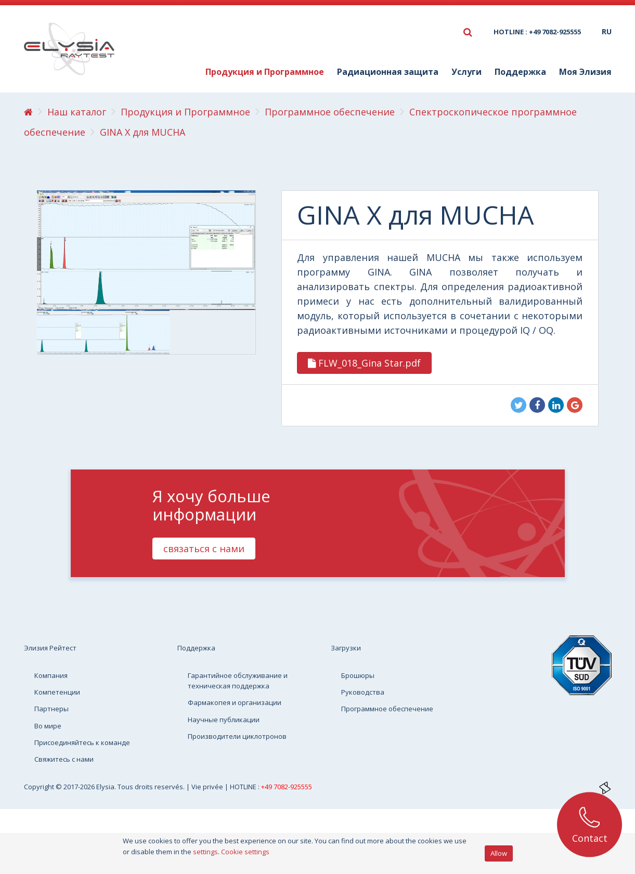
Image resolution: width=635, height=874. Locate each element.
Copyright (40, 786)
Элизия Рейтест (50, 648)
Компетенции (57, 692)
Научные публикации (224, 719)
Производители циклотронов (237, 736)
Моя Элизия (585, 71)
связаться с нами (203, 548)
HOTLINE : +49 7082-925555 (537, 31)
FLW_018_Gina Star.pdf (364, 363)
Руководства (362, 692)
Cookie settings (245, 851)
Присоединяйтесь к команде (82, 742)
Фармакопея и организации (234, 702)
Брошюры (357, 675)
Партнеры (51, 708)
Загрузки (346, 648)
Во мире (47, 725)
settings (205, 851)
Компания (51, 675)
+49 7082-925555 (286, 786)
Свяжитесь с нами (64, 759)
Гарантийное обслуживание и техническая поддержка (238, 680)
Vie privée (208, 786)
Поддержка (520, 71)
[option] (59, 332)
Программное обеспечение (387, 708)
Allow (498, 853)
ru (607, 31)
